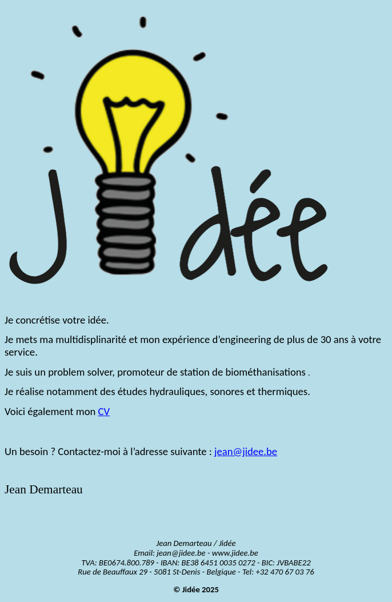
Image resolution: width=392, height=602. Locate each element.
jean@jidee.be (245, 451)
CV (104, 411)
